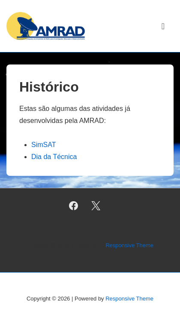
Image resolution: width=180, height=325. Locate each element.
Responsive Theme (129, 245)
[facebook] (73, 206)
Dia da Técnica (54, 156)
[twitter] (96, 206)
